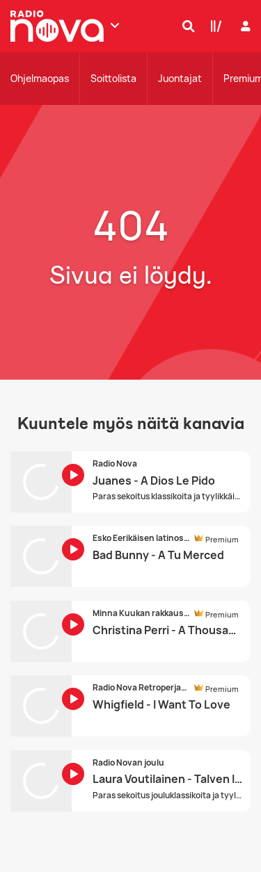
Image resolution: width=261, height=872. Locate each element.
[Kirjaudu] (244, 26)
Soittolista (113, 78)
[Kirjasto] (213, 26)
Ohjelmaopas (39, 78)
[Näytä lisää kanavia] (114, 25)
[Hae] (185, 26)
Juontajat (180, 78)
